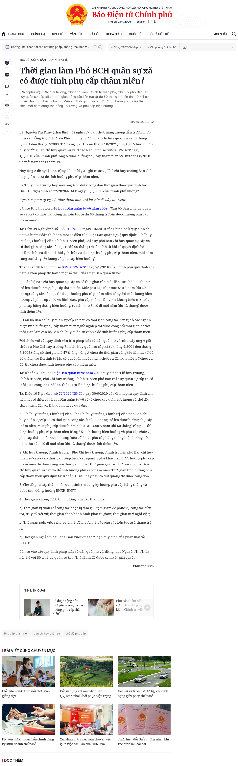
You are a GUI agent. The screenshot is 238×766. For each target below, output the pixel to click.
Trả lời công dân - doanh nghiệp (44, 59)
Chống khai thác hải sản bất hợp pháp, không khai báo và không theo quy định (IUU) (50, 48)
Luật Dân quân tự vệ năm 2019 (77, 373)
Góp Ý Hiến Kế (159, 34)
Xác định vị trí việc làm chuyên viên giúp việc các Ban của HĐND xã (86, 741)
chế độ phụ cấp (75, 633)
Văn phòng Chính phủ (162, 47)
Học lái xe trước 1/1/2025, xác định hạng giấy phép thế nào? (143, 693)
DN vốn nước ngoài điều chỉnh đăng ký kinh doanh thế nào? (28, 741)
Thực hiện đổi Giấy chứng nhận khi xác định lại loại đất (143, 741)
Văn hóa (76, 34)
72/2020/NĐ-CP (71, 393)
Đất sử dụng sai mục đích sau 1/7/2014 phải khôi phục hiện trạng (85, 693)
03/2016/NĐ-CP (74, 267)
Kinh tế (57, 34)
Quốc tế (135, 34)
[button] (95, 47)
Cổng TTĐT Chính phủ (126, 47)
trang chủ (13, 34)
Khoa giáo (114, 34)
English (140, 21)
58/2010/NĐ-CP (71, 229)
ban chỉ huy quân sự (47, 633)
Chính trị (38, 34)
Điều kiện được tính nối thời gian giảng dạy (26, 693)
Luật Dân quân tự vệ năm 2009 (83, 208)
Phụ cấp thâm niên (16, 633)
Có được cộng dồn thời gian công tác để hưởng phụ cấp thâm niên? (68, 607)
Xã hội (94, 34)
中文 (153, 21)
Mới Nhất (220, 34)
